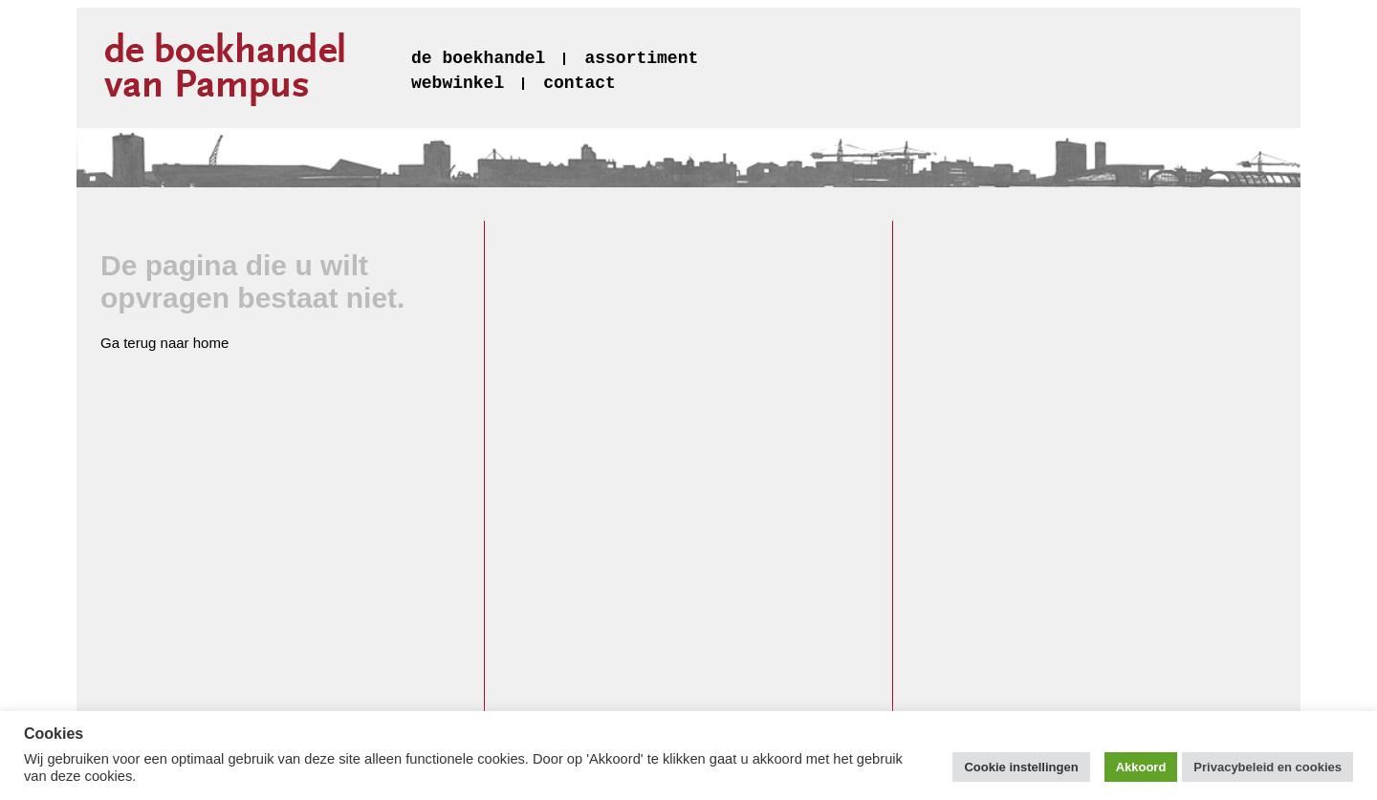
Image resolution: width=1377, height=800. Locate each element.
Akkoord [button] (1141, 767)
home (211, 343)
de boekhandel (478, 58)
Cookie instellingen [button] (1021, 767)
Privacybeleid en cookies (1267, 767)
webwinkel (457, 83)
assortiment (641, 58)
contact (579, 83)
